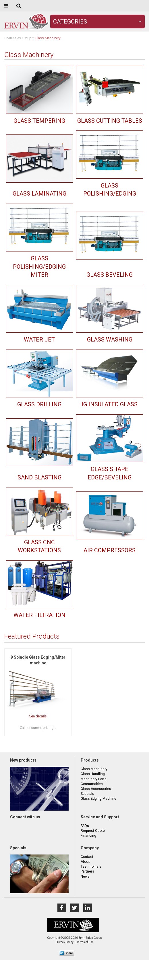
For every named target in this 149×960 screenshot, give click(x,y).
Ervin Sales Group (17, 38)
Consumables (92, 784)
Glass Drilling (39, 404)
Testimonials (91, 867)
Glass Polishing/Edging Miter (39, 266)
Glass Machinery (94, 769)
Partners (87, 871)
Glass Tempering (39, 120)
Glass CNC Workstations (39, 546)
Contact (87, 857)
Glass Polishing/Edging (109, 189)
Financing (88, 836)
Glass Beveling (109, 274)
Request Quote (93, 831)
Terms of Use (85, 942)
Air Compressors (110, 550)
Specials (87, 794)
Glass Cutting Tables (109, 120)
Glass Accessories (96, 789)
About (85, 862)
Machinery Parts (94, 779)
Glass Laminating (39, 193)
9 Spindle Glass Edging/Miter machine (38, 660)
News (85, 877)
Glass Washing (109, 339)
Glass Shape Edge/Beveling (109, 473)
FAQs (85, 826)
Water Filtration (39, 615)
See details (38, 716)
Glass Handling (93, 774)
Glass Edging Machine (98, 799)
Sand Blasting (39, 477)
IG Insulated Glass (110, 404)
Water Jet (39, 339)
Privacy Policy (64, 942)
